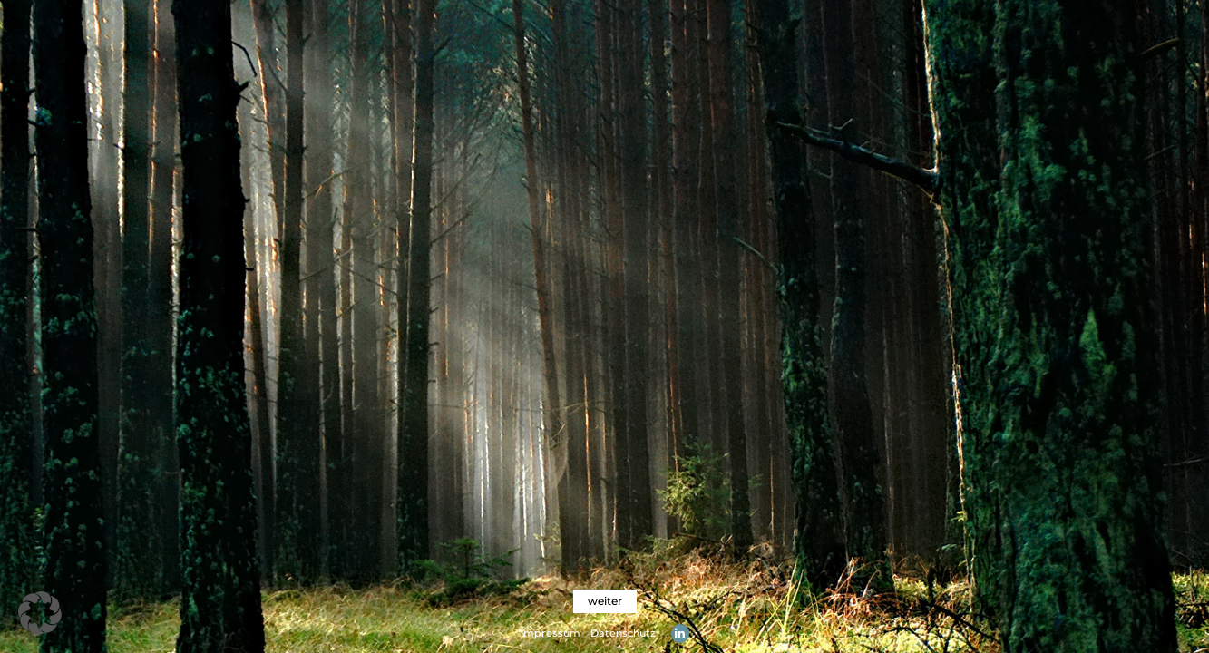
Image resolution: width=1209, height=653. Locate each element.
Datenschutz (623, 633)
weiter (605, 601)
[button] (40, 613)
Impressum (550, 633)
